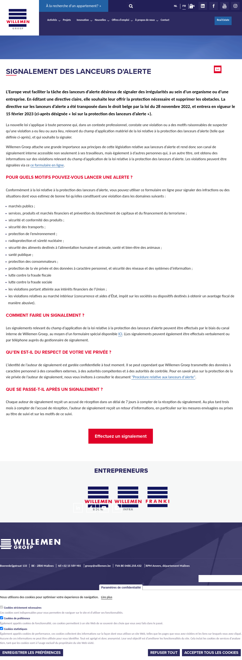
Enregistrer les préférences (31, 652)
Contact (165, 20)
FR (184, 6)
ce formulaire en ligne (47, 165)
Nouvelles (100, 20)
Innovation (83, 20)
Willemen (17, 19)
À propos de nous (145, 20)
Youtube (224, 6)
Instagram (235, 6)
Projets (67, 20)
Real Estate (223, 20)
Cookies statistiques (15, 629)
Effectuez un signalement (121, 436)
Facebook (213, 6)
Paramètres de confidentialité (121, 587)
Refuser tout (163, 652)
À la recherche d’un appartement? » (73, 6)
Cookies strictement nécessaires (23, 607)
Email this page (218, 69)
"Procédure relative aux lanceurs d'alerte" (163, 377)
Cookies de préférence (17, 618)
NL (175, 6)
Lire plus (106, 597)
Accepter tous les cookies (211, 652)
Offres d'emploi (120, 20)
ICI (120, 334)
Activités (52, 20)
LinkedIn (203, 6)
